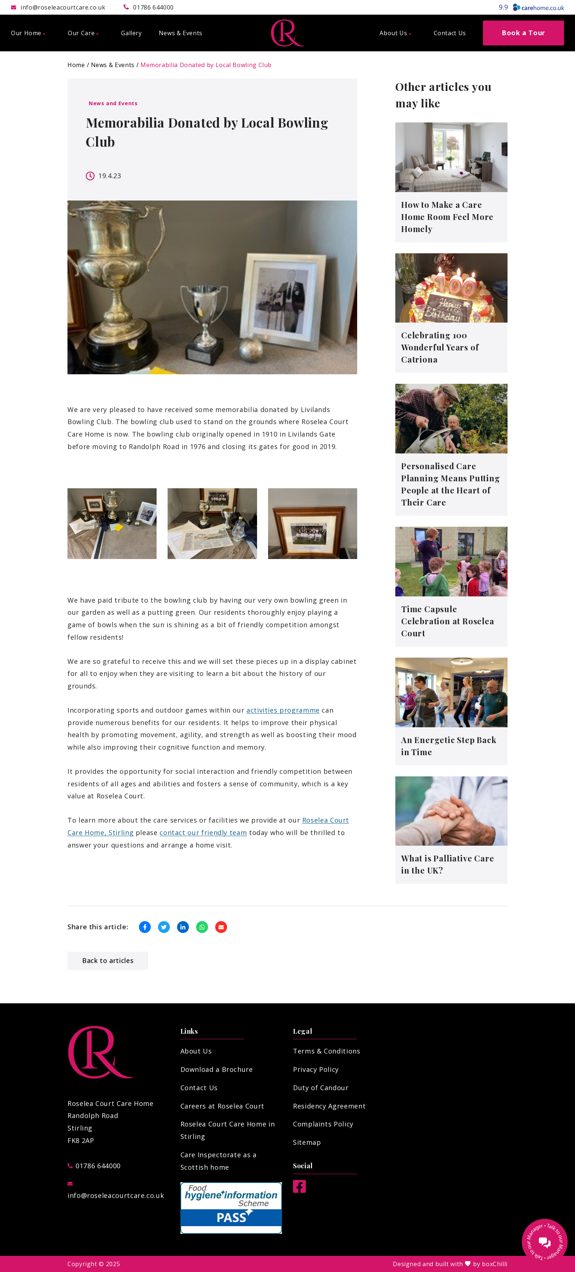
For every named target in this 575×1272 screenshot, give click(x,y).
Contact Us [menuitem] (450, 33)
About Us (196, 1051)
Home (76, 65)
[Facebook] (299, 1190)
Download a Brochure (216, 1069)
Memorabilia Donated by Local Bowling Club (206, 65)
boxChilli (495, 1264)
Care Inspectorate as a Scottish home (218, 1161)
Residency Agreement (329, 1106)
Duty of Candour (321, 1087)
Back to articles (107, 960)
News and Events (113, 103)
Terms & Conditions (326, 1051)
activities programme (283, 710)
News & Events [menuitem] (180, 33)
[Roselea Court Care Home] (287, 33)
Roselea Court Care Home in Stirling (227, 1130)
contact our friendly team (203, 832)
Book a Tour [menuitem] (523, 32)
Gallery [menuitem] (131, 33)
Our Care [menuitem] (83, 33)
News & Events (113, 65)
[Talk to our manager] (545, 1242)
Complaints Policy (323, 1124)
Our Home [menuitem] (28, 33)
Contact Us (199, 1087)
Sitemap (307, 1142)
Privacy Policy (316, 1069)
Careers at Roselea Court (222, 1106)
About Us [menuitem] (395, 33)
